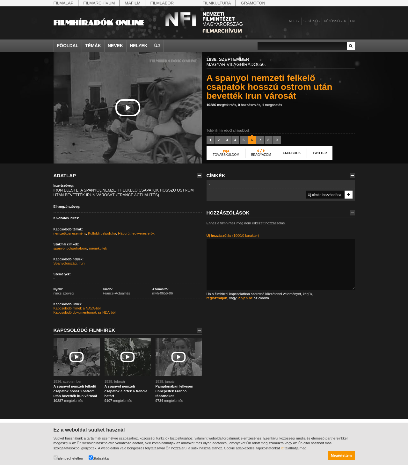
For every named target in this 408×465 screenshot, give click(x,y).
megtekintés (221, 105)
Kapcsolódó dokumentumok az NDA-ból (85, 312)
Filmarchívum (99, 3)
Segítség (311, 21)
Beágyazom (261, 154)
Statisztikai (99, 457)
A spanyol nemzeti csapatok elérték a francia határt (126, 391)
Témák (93, 45)
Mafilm (132, 3)
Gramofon (253, 3)
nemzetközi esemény (70, 233)
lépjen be (245, 298)
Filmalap (64, 3)
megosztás (272, 105)
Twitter (320, 153)
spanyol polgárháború (70, 248)
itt (282, 448)
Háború (123, 233)
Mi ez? (294, 21)
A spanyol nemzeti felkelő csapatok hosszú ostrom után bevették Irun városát (75, 391)
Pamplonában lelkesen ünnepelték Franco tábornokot (174, 391)
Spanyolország (65, 263)
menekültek (98, 248)
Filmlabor (162, 3)
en (352, 21)
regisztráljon (217, 298)
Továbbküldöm (226, 154)
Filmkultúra (216, 3)
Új (157, 45)
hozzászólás (249, 105)
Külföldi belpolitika (102, 233)
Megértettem (341, 455)
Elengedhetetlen (68, 457)
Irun (81, 263)
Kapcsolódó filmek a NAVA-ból (77, 308)
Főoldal (68, 45)
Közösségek (335, 21)
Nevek (115, 45)
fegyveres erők (143, 233)
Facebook (292, 153)
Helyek (139, 45)
